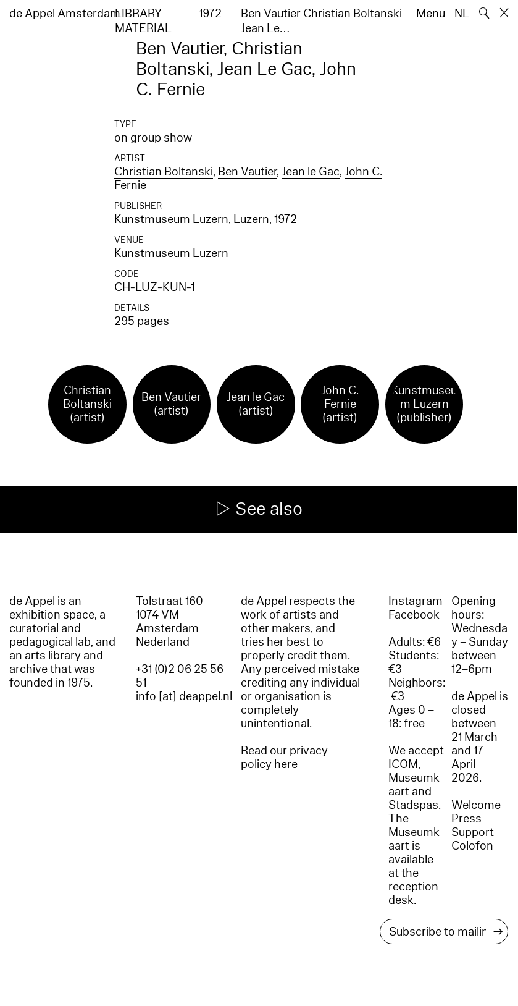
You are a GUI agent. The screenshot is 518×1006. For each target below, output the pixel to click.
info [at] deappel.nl (184, 696)
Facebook (414, 615)
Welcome (476, 805)
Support (472, 832)
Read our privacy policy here (284, 757)
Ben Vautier (247, 172)
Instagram (415, 601)
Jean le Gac (311, 172)
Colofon (472, 846)
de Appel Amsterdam (64, 14)
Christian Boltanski (163, 172)
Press (466, 819)
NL (461, 14)
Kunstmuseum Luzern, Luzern (191, 219)
